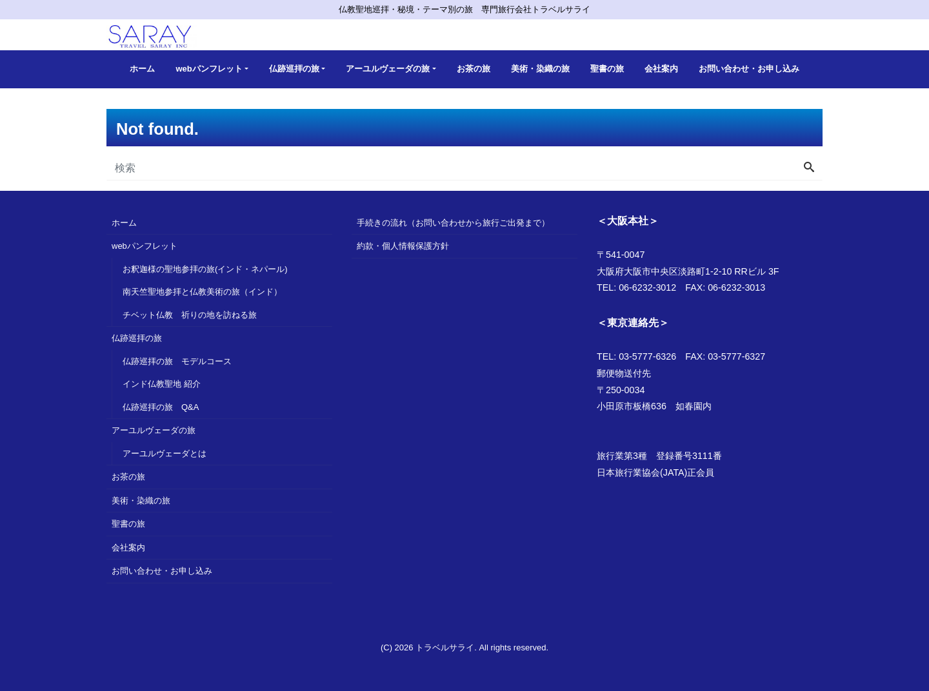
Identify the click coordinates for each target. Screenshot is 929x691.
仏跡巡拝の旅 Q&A (161, 407)
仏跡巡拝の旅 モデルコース (177, 361)
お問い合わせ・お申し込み (749, 68)
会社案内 (661, 68)
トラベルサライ (444, 647)
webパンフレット (208, 68)
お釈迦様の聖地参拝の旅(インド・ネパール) (205, 269)
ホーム (142, 68)
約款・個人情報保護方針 (403, 246)
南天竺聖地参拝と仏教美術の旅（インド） (202, 292)
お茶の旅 (473, 68)
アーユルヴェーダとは (164, 453)
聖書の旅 (607, 68)
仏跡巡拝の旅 (294, 68)
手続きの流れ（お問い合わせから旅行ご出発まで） (453, 223)
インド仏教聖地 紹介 (162, 384)
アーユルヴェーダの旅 (388, 68)
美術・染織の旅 (540, 68)
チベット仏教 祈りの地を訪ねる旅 (190, 315)
